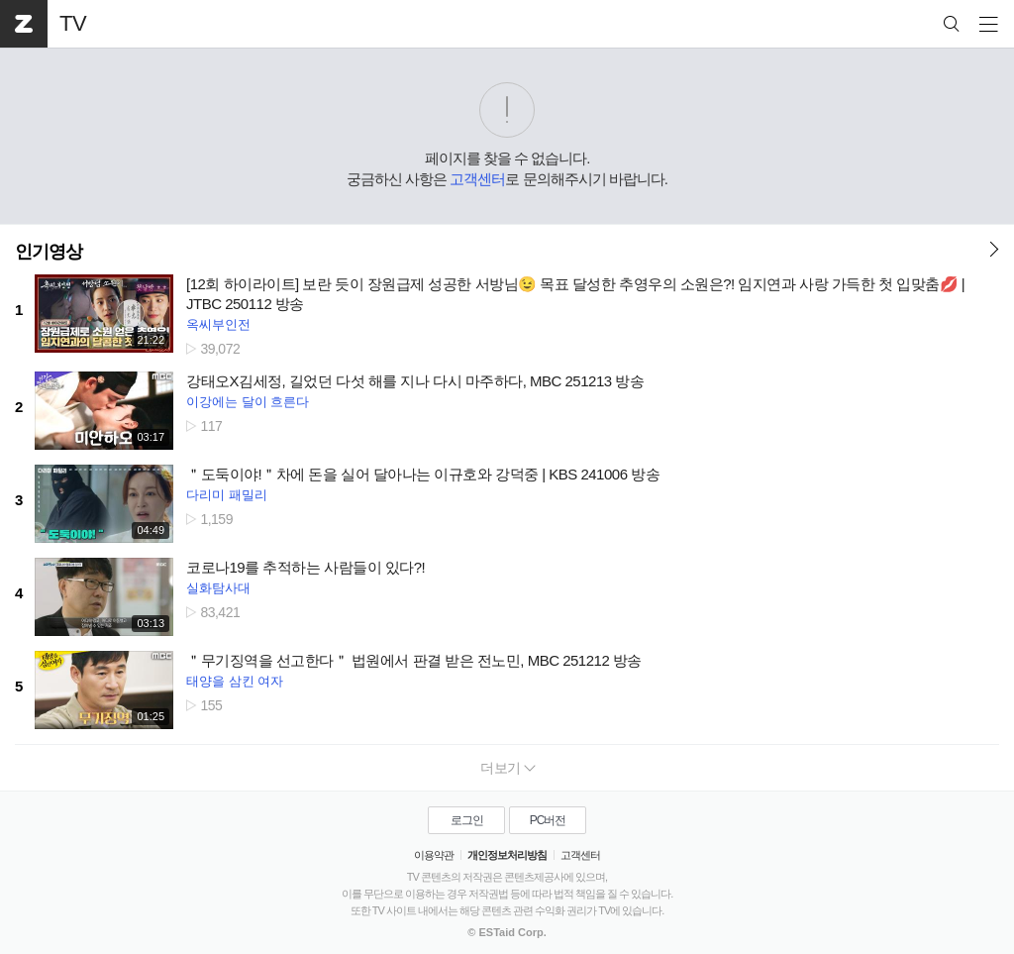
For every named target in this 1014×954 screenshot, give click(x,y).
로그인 (467, 820)
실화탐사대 (218, 588)
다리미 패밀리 (226, 494)
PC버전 (548, 820)
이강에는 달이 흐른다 (247, 401)
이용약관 (434, 855)
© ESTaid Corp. (506, 932)
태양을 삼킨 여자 (234, 681)
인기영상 (48, 252)
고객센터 (477, 178)
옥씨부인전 (218, 324)
